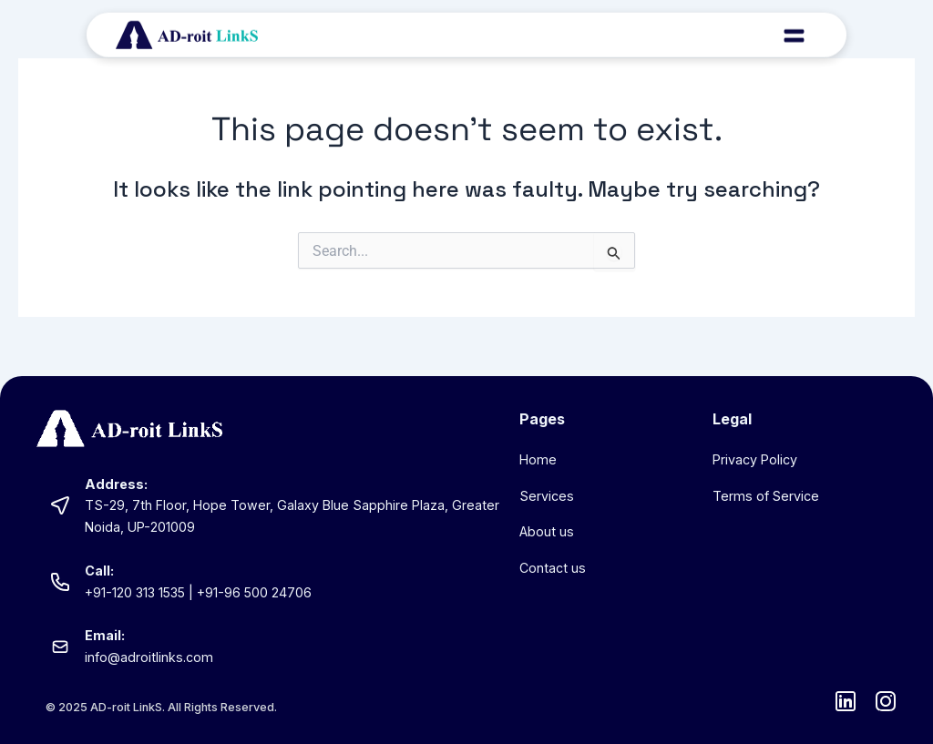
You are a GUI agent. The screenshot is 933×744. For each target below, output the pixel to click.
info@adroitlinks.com (149, 657)
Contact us (552, 568)
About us (546, 531)
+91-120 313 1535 (136, 592)
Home (538, 459)
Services (546, 496)
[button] (793, 29)
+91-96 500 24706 (256, 592)
